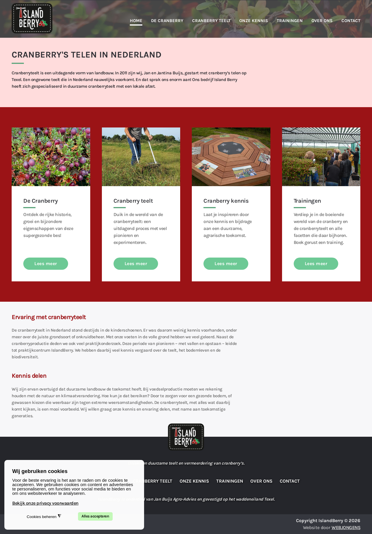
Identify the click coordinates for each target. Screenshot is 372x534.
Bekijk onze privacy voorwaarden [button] (45, 503)
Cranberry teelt (211, 20)
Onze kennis (253, 20)
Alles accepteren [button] (95, 516)
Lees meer (45, 263)
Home (136, 20)
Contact (350, 20)
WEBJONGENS (346, 527)
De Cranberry (167, 20)
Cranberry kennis (226, 200)
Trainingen (290, 20)
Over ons (322, 20)
